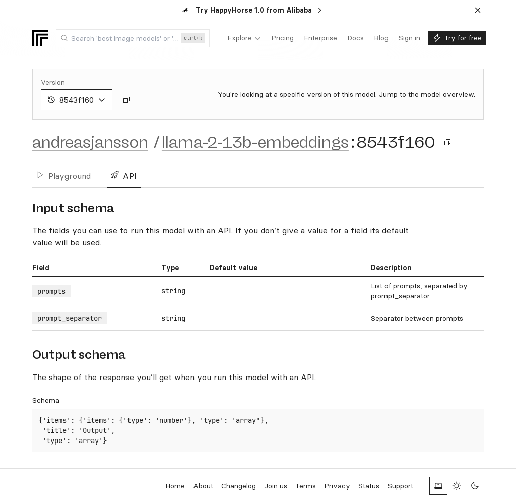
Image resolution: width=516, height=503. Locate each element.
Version (53, 82)
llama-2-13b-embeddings (255, 142)
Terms (305, 485)
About (203, 485)
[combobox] (132, 38)
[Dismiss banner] (478, 10)
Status (368, 485)
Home (175, 485)
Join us (275, 485)
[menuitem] (244, 38)
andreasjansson (90, 142)
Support (400, 485)
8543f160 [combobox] (76, 100)
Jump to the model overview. (427, 94)
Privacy (337, 485)
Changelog (238, 485)
